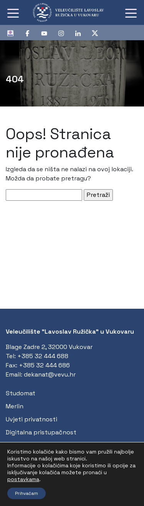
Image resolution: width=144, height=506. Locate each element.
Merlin (14, 406)
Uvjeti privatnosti (31, 419)
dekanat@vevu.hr (50, 374)
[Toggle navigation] (13, 12)
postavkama (23, 479)
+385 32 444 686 (44, 365)
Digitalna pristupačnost (41, 432)
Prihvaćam (26, 493)
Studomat (20, 393)
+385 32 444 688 (42, 356)
